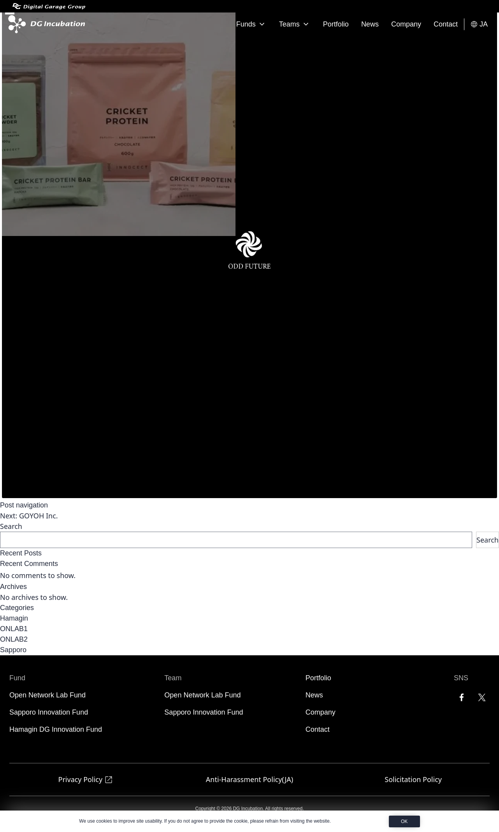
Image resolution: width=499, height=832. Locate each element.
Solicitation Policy (413, 779)
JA (479, 24)
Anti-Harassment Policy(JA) (249, 779)
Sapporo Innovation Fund (48, 712)
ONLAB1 (14, 629)
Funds (251, 24)
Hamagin (14, 618)
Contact (446, 24)
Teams (295, 24)
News (370, 24)
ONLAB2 (14, 639)
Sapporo (13, 650)
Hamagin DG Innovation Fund (55, 729)
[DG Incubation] (45, 24)
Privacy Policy (86, 779)
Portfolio (336, 24)
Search (11, 526)
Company (406, 24)
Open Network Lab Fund (47, 695)
